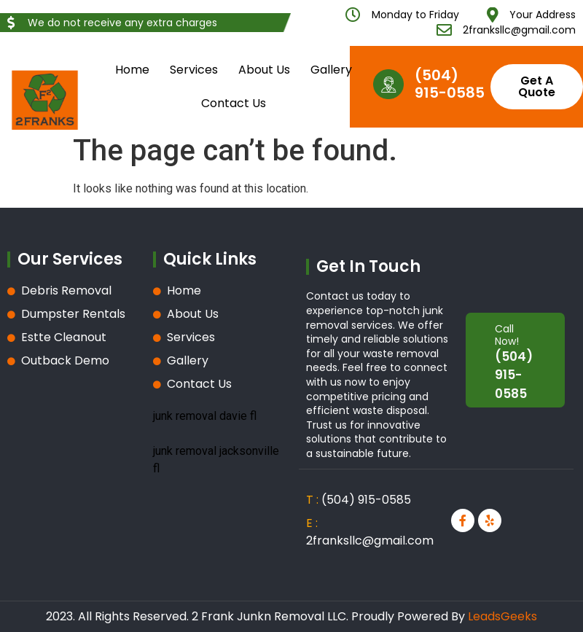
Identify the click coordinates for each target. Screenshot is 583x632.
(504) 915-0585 (450, 84)
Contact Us (233, 103)
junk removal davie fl (205, 416)
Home (132, 69)
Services (194, 69)
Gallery (331, 69)
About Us (264, 69)
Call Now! (507, 334)
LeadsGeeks (502, 616)
